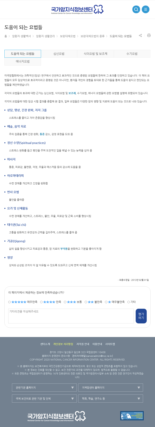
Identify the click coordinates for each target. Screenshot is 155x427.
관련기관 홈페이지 (26, 387)
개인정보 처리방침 (63, 344)
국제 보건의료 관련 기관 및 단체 (33, 398)
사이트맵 (110, 344)
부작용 (64, 248)
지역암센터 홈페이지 (93, 387)
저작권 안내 (82, 344)
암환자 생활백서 (21, 36)
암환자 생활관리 (45, 36)
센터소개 (45, 344)
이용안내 (97, 344)
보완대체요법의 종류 (93, 36)
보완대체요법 (67, 36)
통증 (42, 134)
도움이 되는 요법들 (121, 36)
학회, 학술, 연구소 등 (93, 398)
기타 (133, 301)
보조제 (72, 93)
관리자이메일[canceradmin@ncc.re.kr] (92, 355)
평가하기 (141, 316)
